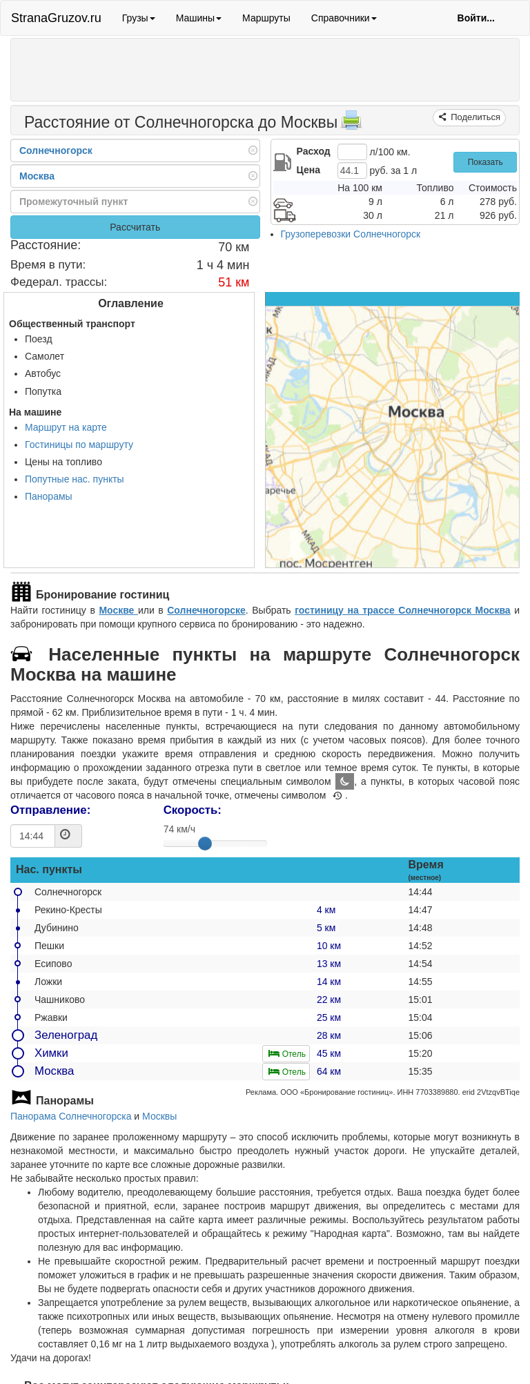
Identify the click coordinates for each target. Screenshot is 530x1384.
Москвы (159, 1116)
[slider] (205, 843)
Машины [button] (199, 17)
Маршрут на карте (66, 427)
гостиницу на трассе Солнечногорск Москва (402, 610)
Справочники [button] (344, 17)
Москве (118, 610)
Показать (485, 162)
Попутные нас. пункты (74, 479)
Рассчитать (135, 227)
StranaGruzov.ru (56, 18)
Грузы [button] (138, 17)
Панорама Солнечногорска (70, 1116)
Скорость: (193, 810)
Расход (314, 151)
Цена (308, 169)
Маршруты (266, 17)
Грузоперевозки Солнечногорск (351, 234)
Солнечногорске (206, 610)
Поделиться (474, 117)
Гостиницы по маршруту (79, 444)
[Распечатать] (351, 124)
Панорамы (48, 496)
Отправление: (50, 810)
